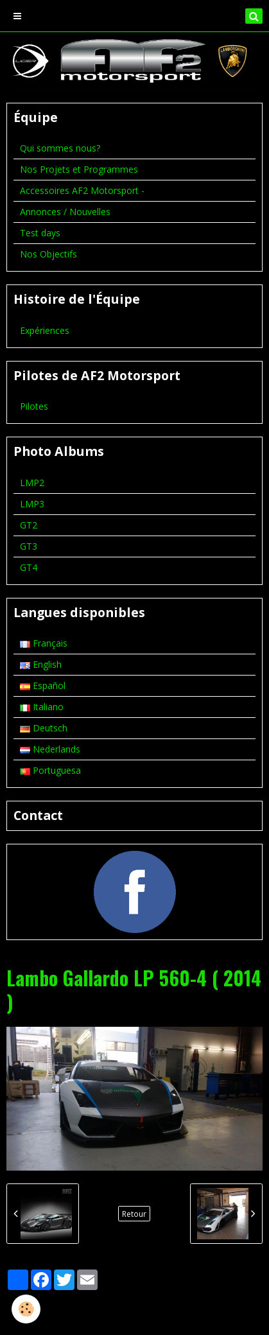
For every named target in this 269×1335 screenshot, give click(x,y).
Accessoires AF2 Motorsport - (82, 190)
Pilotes (34, 406)
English (41, 664)
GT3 (28, 546)
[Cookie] (26, 1309)
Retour (134, 1213)
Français (43, 643)
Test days (40, 233)
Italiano (42, 707)
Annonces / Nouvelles (65, 211)
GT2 (28, 525)
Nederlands (50, 749)
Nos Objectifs (48, 254)
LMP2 (32, 482)
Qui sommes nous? (60, 148)
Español (42, 685)
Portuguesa (50, 770)
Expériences (44, 330)
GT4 (28, 567)
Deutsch (43, 728)
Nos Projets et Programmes (79, 169)
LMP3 (32, 504)
